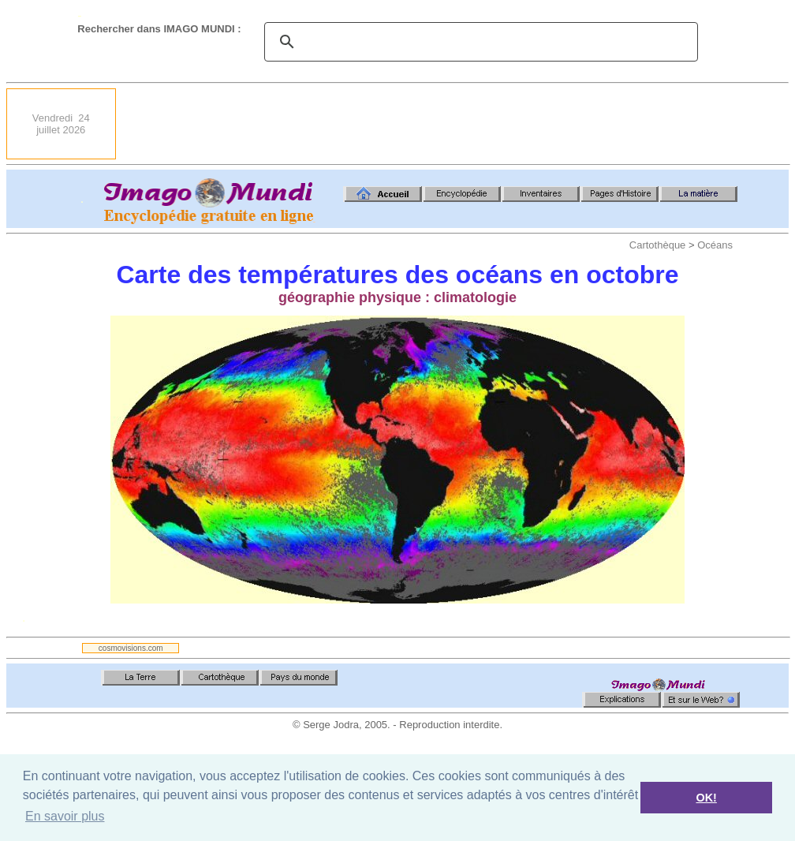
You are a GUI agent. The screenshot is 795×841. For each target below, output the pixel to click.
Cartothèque (657, 245)
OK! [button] (706, 797)
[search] (478, 41)
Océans (715, 245)
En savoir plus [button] (65, 816)
